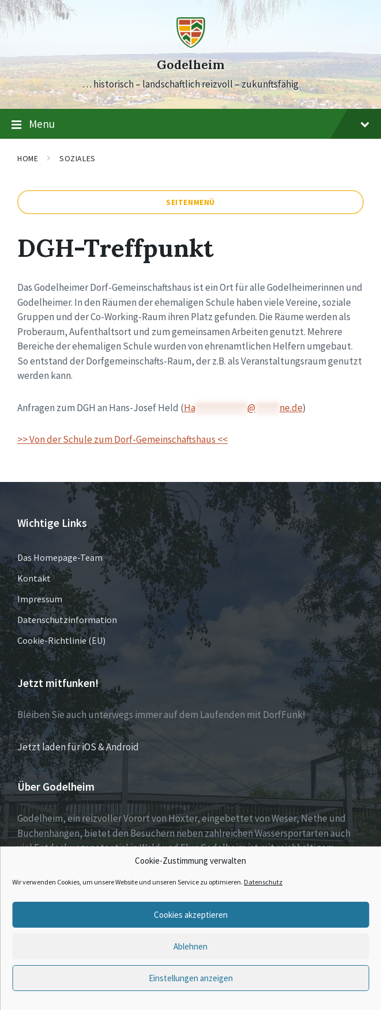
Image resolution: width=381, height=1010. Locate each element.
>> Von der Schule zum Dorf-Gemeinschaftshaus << (122, 439)
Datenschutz (263, 882)
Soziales (77, 158)
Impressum (39, 599)
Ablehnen (190, 946)
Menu (190, 124)
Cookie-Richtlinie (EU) (61, 640)
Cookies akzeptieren (191, 914)
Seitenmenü (190, 202)
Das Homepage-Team (60, 557)
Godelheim (190, 65)
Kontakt (34, 578)
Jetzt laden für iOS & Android (78, 747)
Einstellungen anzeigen (191, 978)
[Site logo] (190, 44)
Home (27, 158)
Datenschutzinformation (67, 619)
